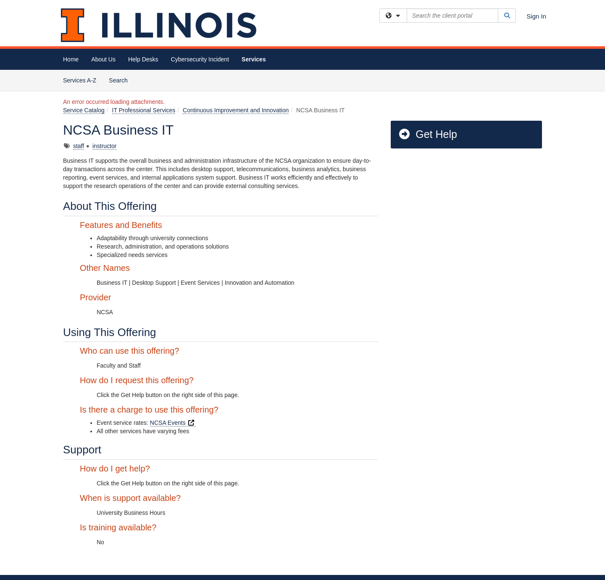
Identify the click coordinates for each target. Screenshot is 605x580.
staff (78, 146)
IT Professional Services (144, 110)
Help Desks (143, 59)
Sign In (536, 16)
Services (254, 59)
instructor (104, 146)
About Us (103, 59)
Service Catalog (84, 110)
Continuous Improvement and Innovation (236, 110)
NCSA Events (173, 422)
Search (121, 80)
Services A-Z (79, 80)
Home (71, 59)
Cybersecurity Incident (200, 59)
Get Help (427, 134)
